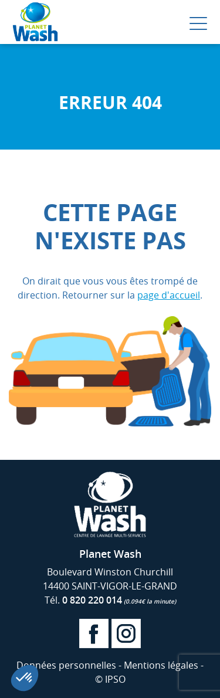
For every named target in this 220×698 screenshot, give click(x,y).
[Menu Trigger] (198, 23)
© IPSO (110, 679)
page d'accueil (168, 295)
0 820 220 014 (119, 600)
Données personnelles (66, 665)
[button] (25, 678)
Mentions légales (161, 665)
